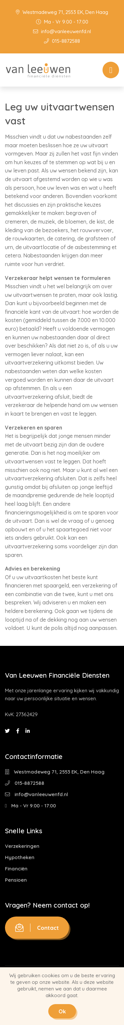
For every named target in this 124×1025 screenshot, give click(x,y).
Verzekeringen (22, 846)
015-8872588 (62, 41)
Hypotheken (19, 857)
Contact (37, 927)
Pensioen (16, 880)
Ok (62, 1011)
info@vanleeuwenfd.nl (62, 31)
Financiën (16, 868)
